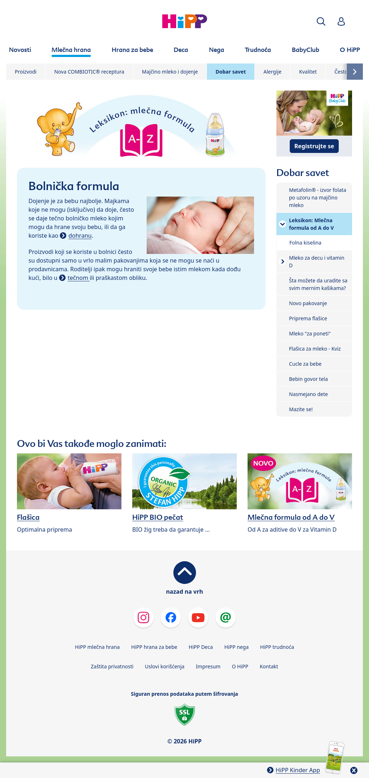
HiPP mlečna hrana (97, 646)
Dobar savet (230, 71)
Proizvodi (25, 71)
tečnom (79, 278)
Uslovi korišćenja (164, 666)
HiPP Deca (201, 646)
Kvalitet (308, 71)
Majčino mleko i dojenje (170, 71)
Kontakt (269, 666)
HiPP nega (236, 646)
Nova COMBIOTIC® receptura (89, 71)
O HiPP (240, 666)
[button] (321, 21)
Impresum (208, 666)
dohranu (80, 235)
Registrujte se (314, 146)
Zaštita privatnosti (112, 666)
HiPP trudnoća (277, 646)
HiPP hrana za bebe (154, 646)
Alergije (272, 71)
